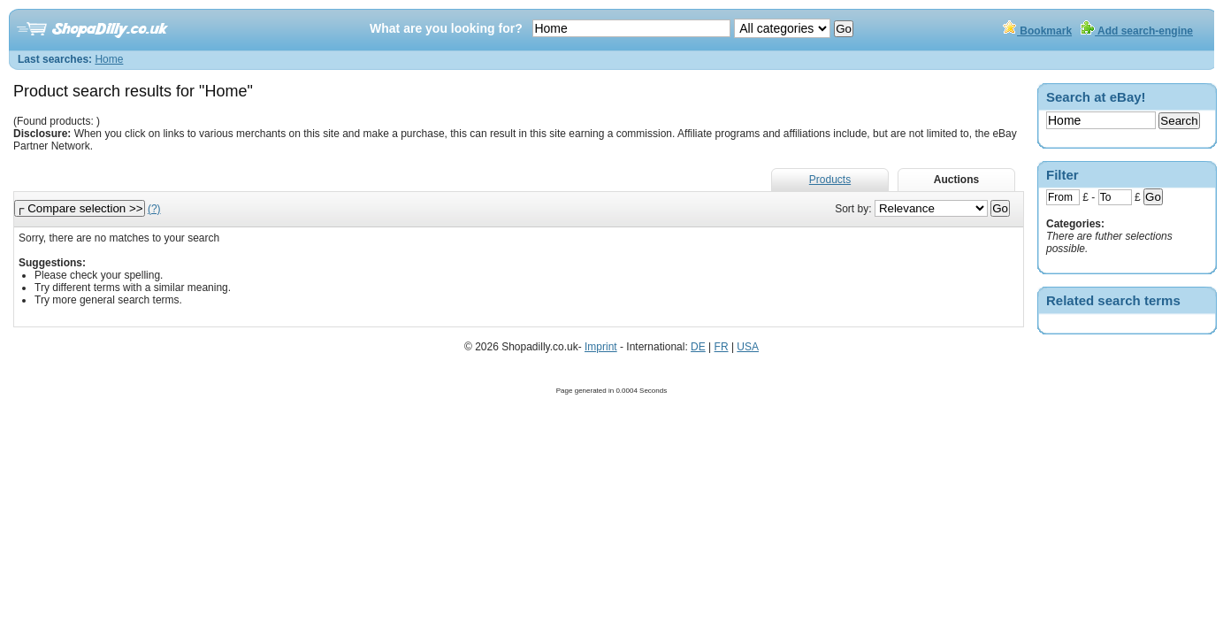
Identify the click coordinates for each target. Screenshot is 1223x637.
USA (748, 347)
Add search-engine (1137, 31)
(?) (154, 209)
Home (109, 59)
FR (722, 347)
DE (698, 347)
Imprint (601, 347)
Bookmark (1037, 31)
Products (830, 179)
